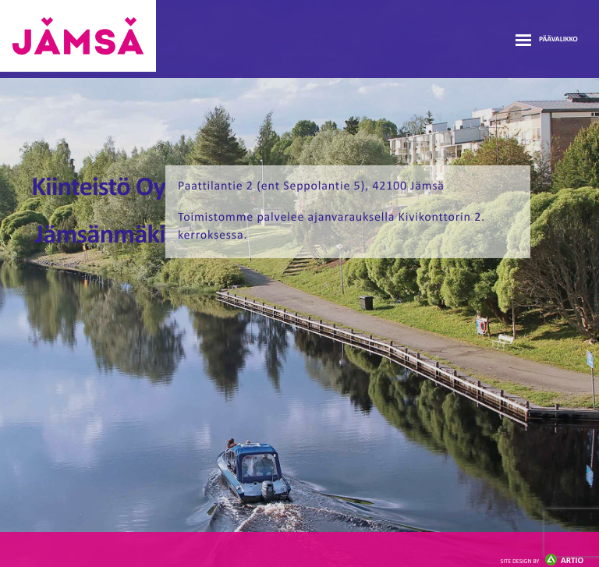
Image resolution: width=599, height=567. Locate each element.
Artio (542, 561)
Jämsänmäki (78, 35)
